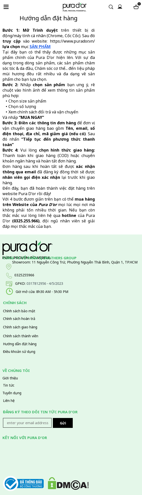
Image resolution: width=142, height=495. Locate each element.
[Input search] (105, 7)
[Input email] (27, 423)
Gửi (63, 423)
